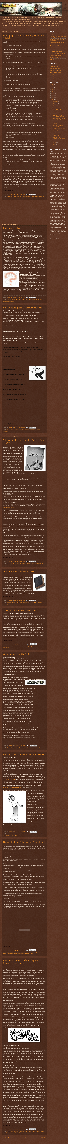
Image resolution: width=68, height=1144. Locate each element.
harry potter (22, 196)
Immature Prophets (12, 228)
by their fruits (12, 299)
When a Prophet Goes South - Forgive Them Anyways (59, 119)
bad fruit (8, 429)
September (55, 108)
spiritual (38, 196)
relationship (33, 1131)
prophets (40, 299)
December (55, 101)
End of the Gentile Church (56, 51)
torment (15, 835)
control (21, 429)
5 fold (8, 299)
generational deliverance (28, 833)
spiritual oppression (7, 604)
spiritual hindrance (38, 602)
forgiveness (28, 563)
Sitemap (52, 59)
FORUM (52, 74)
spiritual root (6, 647)
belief (8, 952)
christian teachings (15, 196)
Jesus (10, 953)
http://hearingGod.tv (54, 66)
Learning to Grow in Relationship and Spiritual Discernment (20, 961)
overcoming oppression (28, 602)
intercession (34, 563)
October (55, 105)
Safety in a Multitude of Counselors (19, 610)
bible (12, 646)
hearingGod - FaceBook (55, 78)
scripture (40, 646)
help (36, 833)
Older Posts (43, 1138)
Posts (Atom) (10, 1140)
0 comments (22, 194)
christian (8, 196)
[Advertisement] (24, 211)
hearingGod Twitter (54, 76)
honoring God (28, 196)
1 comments (22, 427)
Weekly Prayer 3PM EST (55, 72)
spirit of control (33, 429)
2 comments (22, 297)
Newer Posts (5, 1138)
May (54, 144)
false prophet (22, 563)
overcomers (40, 563)
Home (25, 1138)
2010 (53, 99)
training (12, 301)
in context (17, 824)
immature (35, 299)
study (39, 747)
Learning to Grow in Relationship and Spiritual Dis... (59, 138)
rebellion (34, 196)
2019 (53, 84)
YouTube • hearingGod (55, 68)
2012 (53, 95)
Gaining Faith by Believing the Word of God (24, 842)
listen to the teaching (10, 779)
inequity (36, 646)
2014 (53, 91)
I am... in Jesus (53, 49)
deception (28, 646)
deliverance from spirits (26, 952)
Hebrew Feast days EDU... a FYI (57, 53)
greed (32, 646)
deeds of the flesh (29, 299)
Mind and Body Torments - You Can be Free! (24, 754)
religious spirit (26, 429)
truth (42, 747)
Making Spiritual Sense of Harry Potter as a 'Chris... (59, 110)
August (54, 142)
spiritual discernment (7, 564)
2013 (53, 93)
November (55, 103)
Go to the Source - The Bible (16, 654)
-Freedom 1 (10, 194)
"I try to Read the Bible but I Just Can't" (21, 571)
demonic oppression (36, 952)
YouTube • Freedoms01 (55, 70)
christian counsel (13, 747)
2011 (53, 97)
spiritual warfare (15, 604)
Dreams (52, 47)
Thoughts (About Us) (54, 45)
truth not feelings (17, 1132)
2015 (53, 89)
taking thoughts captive (8, 835)
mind (38, 833)
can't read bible (10, 602)
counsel (24, 646)
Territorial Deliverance (55, 57)
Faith (42, 952)
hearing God (6, 953)
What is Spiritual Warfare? (56, 55)
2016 (53, 87)
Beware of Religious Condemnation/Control (23, 307)
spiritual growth (6, 301)
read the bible (28, 1131)
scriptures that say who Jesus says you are (13, 787)
